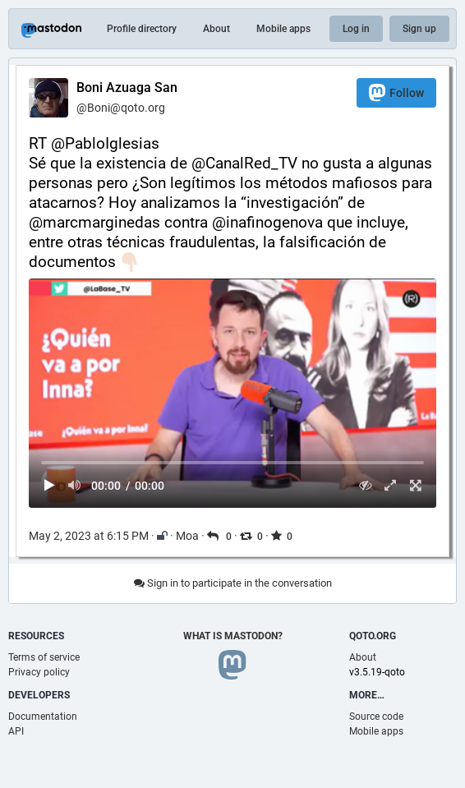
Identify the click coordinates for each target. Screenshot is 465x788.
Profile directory (142, 29)
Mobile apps (283, 29)
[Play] (49, 485)
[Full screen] (415, 485)
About (216, 29)
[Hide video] (365, 485)
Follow (396, 92)
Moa (187, 535)
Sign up (419, 29)
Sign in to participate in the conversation (233, 583)
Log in (356, 29)
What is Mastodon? (233, 636)
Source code (376, 716)
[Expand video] (390, 485)
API (16, 731)
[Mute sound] (75, 485)
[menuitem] (232, 393)
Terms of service (44, 657)
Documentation (42, 716)
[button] (232, 393)
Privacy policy (39, 672)
